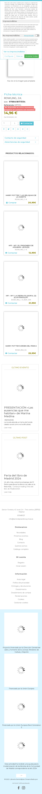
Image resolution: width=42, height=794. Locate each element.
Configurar (8, 56)
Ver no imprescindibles (14, 52)
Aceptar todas (32, 56)
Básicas (19, 56)
